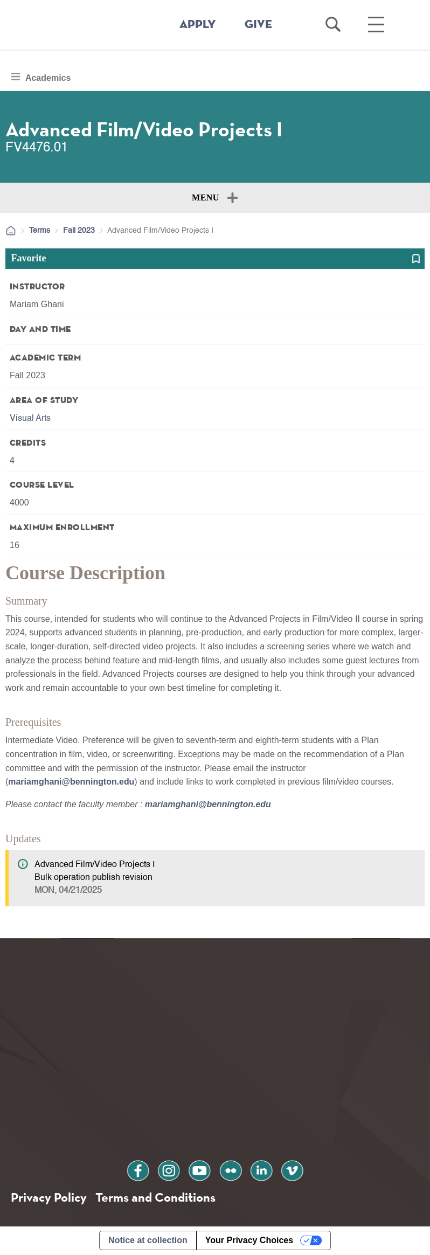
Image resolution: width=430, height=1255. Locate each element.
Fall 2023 (79, 230)
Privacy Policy (49, 1197)
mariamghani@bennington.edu (71, 781)
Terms (39, 230)
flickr (230, 1169)
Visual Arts (30, 418)
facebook (139, 1169)
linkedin (261, 1169)
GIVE (258, 25)
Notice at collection (148, 1240)
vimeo (291, 1169)
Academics (47, 76)
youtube (200, 1169)
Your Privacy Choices (249, 1240)
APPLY (197, 25)
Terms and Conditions (155, 1197)
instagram (169, 1169)
